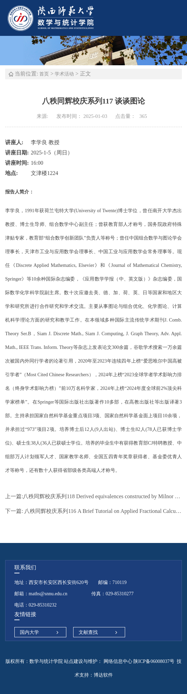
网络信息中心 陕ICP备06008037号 (138, 661)
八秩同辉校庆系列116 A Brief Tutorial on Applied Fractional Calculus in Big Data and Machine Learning (93, 511)
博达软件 (103, 675)
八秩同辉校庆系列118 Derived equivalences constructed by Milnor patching (93, 496)
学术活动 (64, 74)
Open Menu (178, 18)
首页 (44, 74)
